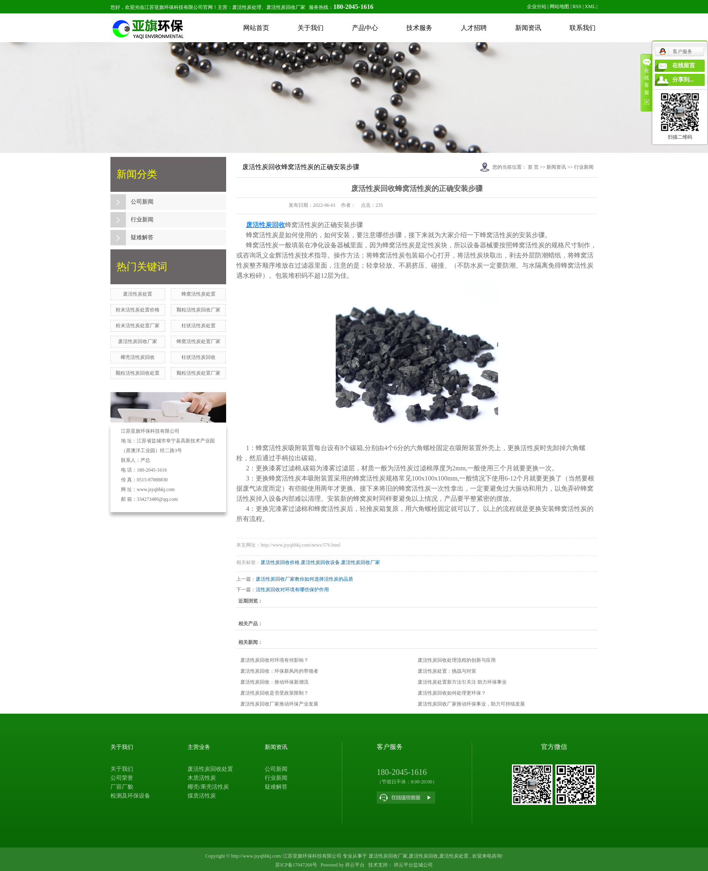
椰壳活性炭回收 (138, 357)
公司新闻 (142, 202)
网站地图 (559, 6)
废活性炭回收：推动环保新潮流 (274, 682)
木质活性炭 (202, 778)
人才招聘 (474, 27)
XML (590, 6)
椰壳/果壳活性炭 (208, 787)
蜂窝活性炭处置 (198, 294)
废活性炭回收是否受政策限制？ (274, 693)
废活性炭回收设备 (320, 562)
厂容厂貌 (121, 787)
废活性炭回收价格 (280, 562)
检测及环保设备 (130, 796)
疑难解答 (142, 237)
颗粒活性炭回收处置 (138, 373)
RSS (577, 6)
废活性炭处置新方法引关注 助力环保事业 (462, 682)
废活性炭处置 (137, 294)
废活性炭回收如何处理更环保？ (452, 693)
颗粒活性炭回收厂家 (198, 310)
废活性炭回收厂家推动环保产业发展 (279, 704)
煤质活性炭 (202, 796)
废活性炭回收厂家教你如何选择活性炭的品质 (304, 579)
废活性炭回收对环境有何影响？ (274, 660)
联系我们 (583, 27)
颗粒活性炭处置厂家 (198, 373)
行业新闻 (142, 220)
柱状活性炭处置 (198, 325)
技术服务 (419, 27)
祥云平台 (355, 865)
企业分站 (536, 6)
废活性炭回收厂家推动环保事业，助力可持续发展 (471, 704)
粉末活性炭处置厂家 (138, 325)
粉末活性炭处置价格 (138, 310)
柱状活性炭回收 (198, 357)
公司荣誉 (121, 778)
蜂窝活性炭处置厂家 (198, 341)
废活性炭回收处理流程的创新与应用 (457, 660)
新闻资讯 (528, 27)
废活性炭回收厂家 (137, 341)
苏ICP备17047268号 (296, 865)
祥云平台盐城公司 (413, 865)
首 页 (533, 167)
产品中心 (365, 27)
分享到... (683, 80)
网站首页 (256, 27)
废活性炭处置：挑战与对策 (447, 671)
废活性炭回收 (423, 856)
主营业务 (199, 747)
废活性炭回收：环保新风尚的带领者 (279, 671)
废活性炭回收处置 (210, 769)
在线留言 (683, 65)
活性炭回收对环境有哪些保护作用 (292, 589)
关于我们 (311, 27)
